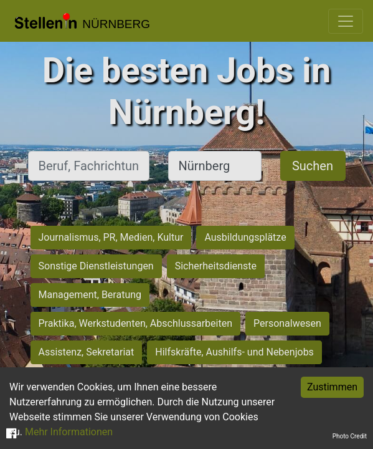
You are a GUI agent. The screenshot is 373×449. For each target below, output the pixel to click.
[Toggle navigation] (345, 21)
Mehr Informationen (69, 432)
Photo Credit (350, 436)
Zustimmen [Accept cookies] (332, 387)
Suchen (312, 165)
